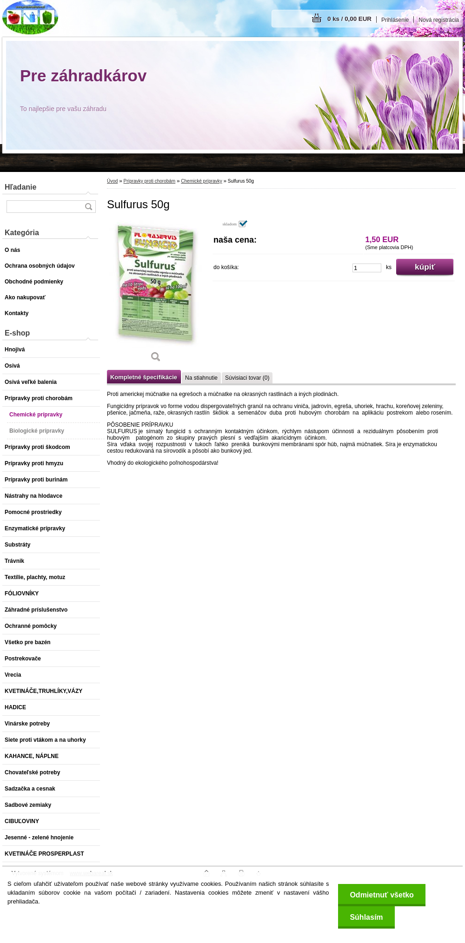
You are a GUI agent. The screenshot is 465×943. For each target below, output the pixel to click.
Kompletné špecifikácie (143, 377)
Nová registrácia (438, 20)
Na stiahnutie (201, 378)
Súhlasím (366, 917)
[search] (88, 206)
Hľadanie (20, 187)
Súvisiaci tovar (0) (247, 378)
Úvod (112, 181)
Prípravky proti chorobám (149, 181)
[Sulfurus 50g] (155, 294)
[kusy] (366, 268)
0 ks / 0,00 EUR (349, 18)
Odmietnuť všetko (381, 895)
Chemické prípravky (201, 181)
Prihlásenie (395, 20)
